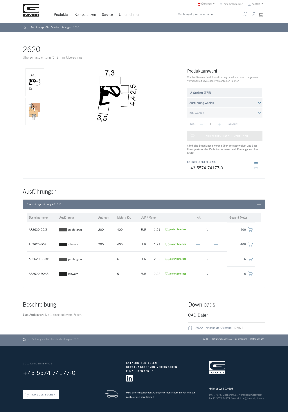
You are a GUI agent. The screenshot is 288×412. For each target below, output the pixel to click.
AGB (205, 339)
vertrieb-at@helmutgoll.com (248, 398)
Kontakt (254, 4)
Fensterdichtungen (61, 27)
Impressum (241, 339)
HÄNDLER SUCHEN (40, 395)
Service (107, 14)
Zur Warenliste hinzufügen (219, 136)
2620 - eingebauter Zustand (210, 328)
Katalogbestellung (232, 4)
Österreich (205, 4)
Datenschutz (257, 339)
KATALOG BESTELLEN (141, 363)
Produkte (61, 14)
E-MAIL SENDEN (138, 371)
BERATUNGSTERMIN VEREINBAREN (151, 367)
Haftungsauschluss (221, 339)
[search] (208, 14)
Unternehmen (129, 14)
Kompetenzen (85, 14)
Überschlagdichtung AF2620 (144, 204)
